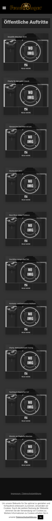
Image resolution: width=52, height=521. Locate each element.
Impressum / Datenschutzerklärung (26, 493)
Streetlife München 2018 (18, 38)
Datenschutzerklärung (26, 517)
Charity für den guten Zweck (19, 83)
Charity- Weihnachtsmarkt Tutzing (22, 351)
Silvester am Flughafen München (22, 439)
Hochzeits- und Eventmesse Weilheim (23, 306)
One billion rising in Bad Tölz (20, 262)
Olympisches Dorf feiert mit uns (21, 129)
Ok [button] (40, 517)
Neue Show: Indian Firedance (21, 218)
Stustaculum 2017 (18, 174)
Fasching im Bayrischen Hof (20, 395)
